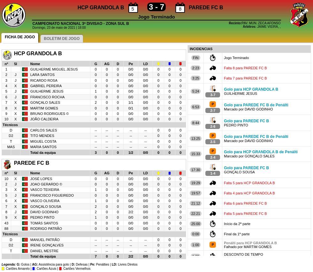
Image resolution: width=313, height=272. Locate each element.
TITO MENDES (42, 136)
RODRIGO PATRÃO (46, 228)
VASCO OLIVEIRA (45, 201)
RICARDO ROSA (44, 80)
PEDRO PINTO (42, 217)
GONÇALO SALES (45, 102)
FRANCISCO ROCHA (47, 97)
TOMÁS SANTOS (44, 223)
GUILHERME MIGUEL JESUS (54, 69)
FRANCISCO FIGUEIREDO (52, 195)
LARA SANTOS (42, 75)
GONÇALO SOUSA (45, 206)
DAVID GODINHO (44, 212)
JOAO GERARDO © (46, 184)
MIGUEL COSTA (43, 141)
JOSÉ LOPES (41, 179)
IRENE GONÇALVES (47, 245)
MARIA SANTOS (43, 147)
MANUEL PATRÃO (45, 240)
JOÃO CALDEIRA (44, 119)
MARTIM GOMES (44, 108)
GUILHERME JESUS (47, 91)
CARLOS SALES (43, 130)
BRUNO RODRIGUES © (49, 114)
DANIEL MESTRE (44, 251)
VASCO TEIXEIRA (44, 190)
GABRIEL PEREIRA (46, 86)
